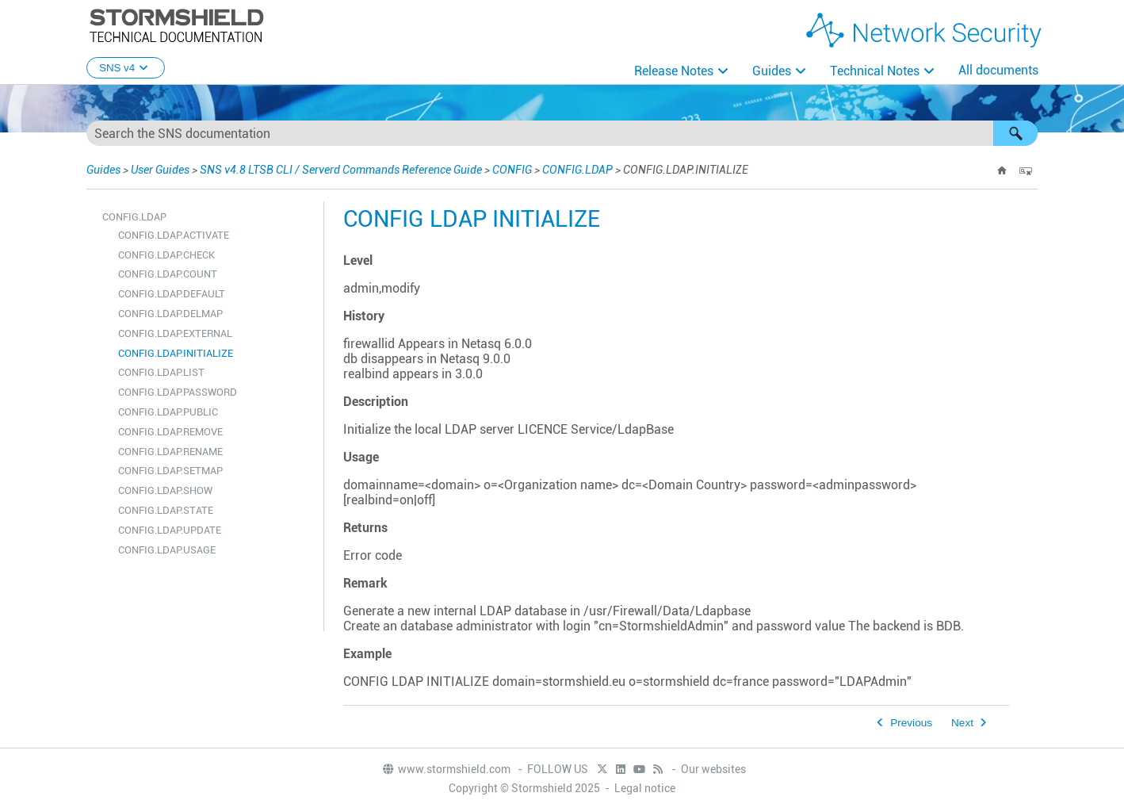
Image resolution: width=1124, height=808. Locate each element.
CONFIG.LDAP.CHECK (166, 255)
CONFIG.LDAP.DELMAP (170, 314)
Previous (911, 723)
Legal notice (644, 788)
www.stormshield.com (446, 769)
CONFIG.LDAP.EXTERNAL (175, 333)
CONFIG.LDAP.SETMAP (170, 471)
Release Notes (673, 71)
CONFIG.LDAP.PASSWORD (177, 392)
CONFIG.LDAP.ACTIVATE (173, 235)
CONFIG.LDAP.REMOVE (170, 432)
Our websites (713, 769)
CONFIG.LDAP (577, 169)
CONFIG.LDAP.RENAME (170, 452)
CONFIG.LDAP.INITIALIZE (175, 353)
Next (962, 723)
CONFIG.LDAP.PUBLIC (168, 412)
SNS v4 (125, 68)
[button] (1015, 133)
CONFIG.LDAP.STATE (165, 510)
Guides (771, 71)
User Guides (160, 169)
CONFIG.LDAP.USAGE (167, 550)
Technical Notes (874, 71)
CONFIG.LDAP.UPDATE (169, 530)
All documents (998, 70)
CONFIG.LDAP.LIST (161, 372)
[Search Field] (562, 133)
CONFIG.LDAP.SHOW (165, 490)
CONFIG (512, 169)
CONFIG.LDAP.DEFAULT (171, 294)
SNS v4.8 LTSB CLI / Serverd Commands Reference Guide (341, 169)
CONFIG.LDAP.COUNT (167, 274)
